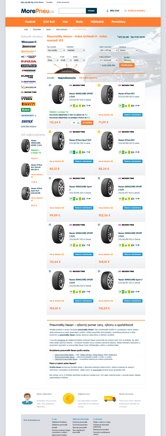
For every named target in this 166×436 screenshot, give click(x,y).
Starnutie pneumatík (80, 427)
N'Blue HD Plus (86, 355)
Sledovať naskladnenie (132, 115)
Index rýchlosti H (62, 29)
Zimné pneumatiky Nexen (65, 357)
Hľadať (91, 10)
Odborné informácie (81, 419)
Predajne (49, 2)
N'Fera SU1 (113, 355)
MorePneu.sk (35, 420)
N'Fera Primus (98, 355)
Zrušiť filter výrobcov (28, 126)
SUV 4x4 (49, 22)
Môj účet (112, 10)
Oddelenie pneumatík (59, 425)
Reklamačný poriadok (101, 429)
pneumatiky (97, 370)
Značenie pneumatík (80, 422)
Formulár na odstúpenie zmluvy (101, 433)
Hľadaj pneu (126, 65)
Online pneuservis (63, 2)
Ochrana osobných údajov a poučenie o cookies (61, 431)
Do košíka (87, 122)
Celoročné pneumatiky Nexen (66, 359)
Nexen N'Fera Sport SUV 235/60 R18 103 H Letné (36, 192)
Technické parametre (80, 425)
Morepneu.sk (37, 9)
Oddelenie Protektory (59, 422)
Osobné (30, 22)
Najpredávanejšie (67, 77)
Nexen (48, 29)
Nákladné (97, 22)
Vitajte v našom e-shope (101, 422)
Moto (79, 22)
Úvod (26, 29)
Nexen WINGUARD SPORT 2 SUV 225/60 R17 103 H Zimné (36, 145)
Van (65, 22)
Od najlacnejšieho (88, 77)
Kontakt (54, 427)
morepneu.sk (62, 340)
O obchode (97, 419)
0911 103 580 (25, 2)
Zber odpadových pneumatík (79, 431)
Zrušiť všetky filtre (107, 65)
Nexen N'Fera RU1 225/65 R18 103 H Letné (36, 168)
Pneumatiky (37, 29)
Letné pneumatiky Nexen (64, 355)
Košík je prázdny (134, 10)
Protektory (118, 22)
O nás (54, 419)
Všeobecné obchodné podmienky (101, 426)
